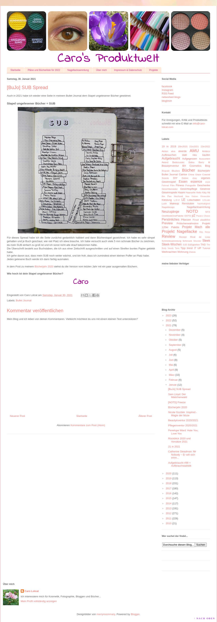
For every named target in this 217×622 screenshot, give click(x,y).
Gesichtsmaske (170, 189)
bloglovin (167, 100)
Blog (207, 165)
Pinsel (196, 219)
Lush (164, 203)
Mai (171, 364)
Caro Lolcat (32, 591)
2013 (168, 508)
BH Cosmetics (192, 165)
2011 (168, 518)
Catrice (183, 174)
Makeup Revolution (182, 203)
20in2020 (182, 146)
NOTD (192, 211)
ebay (195, 178)
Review (168, 236)
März (172, 374)
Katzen (195, 196)
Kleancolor (205, 196)
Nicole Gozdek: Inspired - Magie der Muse (182, 414)
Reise (207, 232)
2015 (168, 498)
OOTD (187, 215)
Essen (183, 181)
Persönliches (170, 219)
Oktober (173, 339)
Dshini (185, 178)
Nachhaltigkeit (203, 204)
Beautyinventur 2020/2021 (183, 420)
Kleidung (167, 199)
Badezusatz (178, 162)
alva (173, 151)
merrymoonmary (106, 614)
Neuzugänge (170, 211)
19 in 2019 (169, 146)
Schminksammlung (171, 241)
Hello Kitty (201, 192)
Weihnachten (169, 251)
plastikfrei (205, 219)
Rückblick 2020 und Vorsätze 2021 (179, 440)
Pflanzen (186, 219)
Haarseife (190, 192)
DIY (175, 178)
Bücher (188, 170)
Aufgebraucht (171, 158)
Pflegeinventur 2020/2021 (182, 425)
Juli (171, 354)
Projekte (153, 70)
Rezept (183, 237)
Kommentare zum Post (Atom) (88, 425)
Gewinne (205, 188)
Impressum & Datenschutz (128, 70)
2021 (168, 325)
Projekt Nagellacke (179, 231)
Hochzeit (178, 196)
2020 (168, 473)
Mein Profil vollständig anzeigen (39, 601)
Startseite (15, 70)
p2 (193, 215)
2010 (168, 523)
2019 (168, 478)
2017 (168, 488)
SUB (185, 245)
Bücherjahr (204, 170)
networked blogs (171, 97)
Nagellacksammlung (78, 70)
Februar (173, 379)
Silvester (197, 241)
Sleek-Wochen (172, 244)
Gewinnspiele (169, 192)
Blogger (135, 614)
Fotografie (190, 185)
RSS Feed (168, 93)
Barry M (204, 162)
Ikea (187, 196)
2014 (168, 503)
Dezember (175, 329)
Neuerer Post (17, 415)
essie (207, 182)
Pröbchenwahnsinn (187, 223)
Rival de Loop (200, 237)
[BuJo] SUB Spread (179, 389)
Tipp (183, 248)
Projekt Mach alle (196, 227)
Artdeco (206, 151)
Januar (173, 384)
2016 (168, 493)
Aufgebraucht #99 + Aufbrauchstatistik (179, 464)
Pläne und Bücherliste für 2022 (44, 70)
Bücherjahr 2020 (44, 266)
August (173, 349)
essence (196, 181)
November (175, 334)
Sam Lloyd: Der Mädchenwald (177, 396)
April (171, 369)
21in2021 (194, 146)
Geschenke (203, 185)
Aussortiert (204, 158)
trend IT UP (194, 248)
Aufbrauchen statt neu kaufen (186, 154)
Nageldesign (168, 207)
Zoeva (192, 252)
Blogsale (166, 171)
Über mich (101, 70)
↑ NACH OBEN (204, 618)
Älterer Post (145, 415)
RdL (201, 232)
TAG (203, 244)
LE (183, 199)
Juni (171, 359)
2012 (168, 513)
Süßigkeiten (194, 244)
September (175, 344)
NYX (207, 211)
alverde (182, 151)
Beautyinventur (170, 165)
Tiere (177, 248)
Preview (167, 223)
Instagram (167, 89)
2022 (168, 320)
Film (172, 185)
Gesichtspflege (188, 188)
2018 (168, 483)
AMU (194, 150)
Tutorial (206, 248)
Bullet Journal (24, 300)
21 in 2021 (174, 446)
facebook (167, 86)
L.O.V (177, 200)
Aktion (165, 151)
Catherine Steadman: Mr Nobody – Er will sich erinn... (182, 454)
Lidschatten (194, 199)
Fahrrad (165, 185)
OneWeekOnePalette (172, 215)
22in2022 (205, 146)
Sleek (206, 240)
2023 (168, 315)
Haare (181, 192)
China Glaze (194, 174)
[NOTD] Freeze (176, 402)
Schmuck (187, 241)
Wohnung (182, 251)
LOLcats (206, 200)
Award (165, 162)
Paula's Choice (203, 216)
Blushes (176, 170)
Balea (192, 162)
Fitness (180, 185)
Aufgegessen (189, 158)
